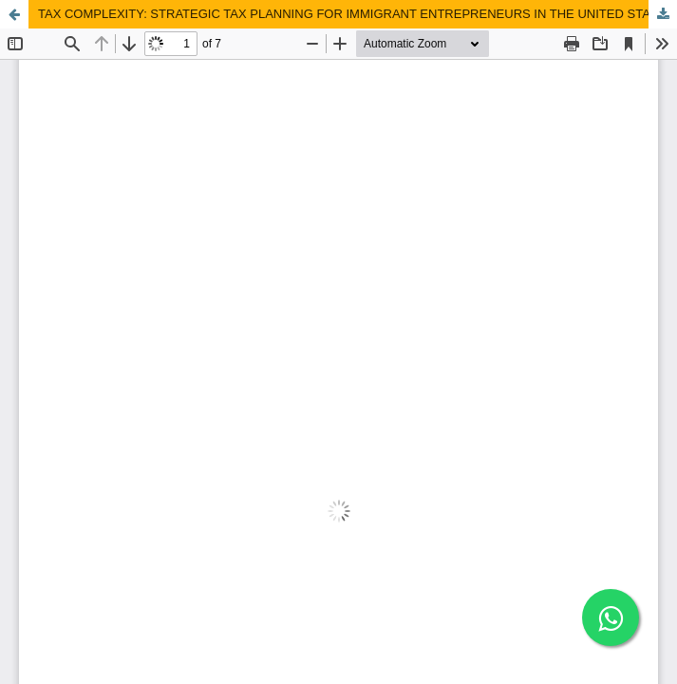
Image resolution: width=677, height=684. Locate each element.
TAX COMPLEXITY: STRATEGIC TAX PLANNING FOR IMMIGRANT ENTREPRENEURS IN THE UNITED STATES (355, 14)
